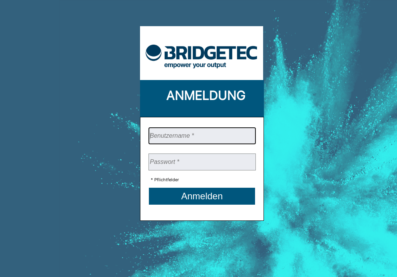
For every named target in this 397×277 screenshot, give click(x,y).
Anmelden (202, 196)
